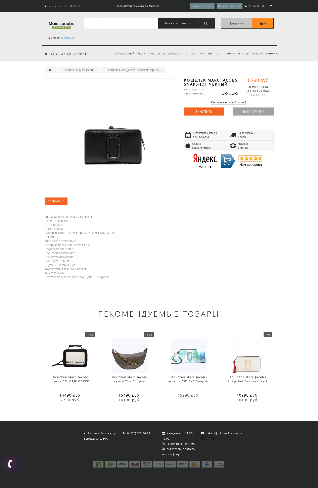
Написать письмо (229, 6)
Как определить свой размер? (228, 102)
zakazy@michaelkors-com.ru (225, 433)
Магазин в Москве (265, 53)
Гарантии (203, 53)
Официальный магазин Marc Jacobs (136, 53)
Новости (228, 53)
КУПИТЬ (206, 111)
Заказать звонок (202, 6)
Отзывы (243, 53)
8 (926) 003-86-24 (138, 433)
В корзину (253, 111)
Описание (56, 201)
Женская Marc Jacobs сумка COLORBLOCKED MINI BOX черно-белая (70, 381)
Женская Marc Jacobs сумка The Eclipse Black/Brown (129, 381)
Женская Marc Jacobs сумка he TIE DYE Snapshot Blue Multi (189, 381)
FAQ (215, 53)
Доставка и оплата (179, 53)
